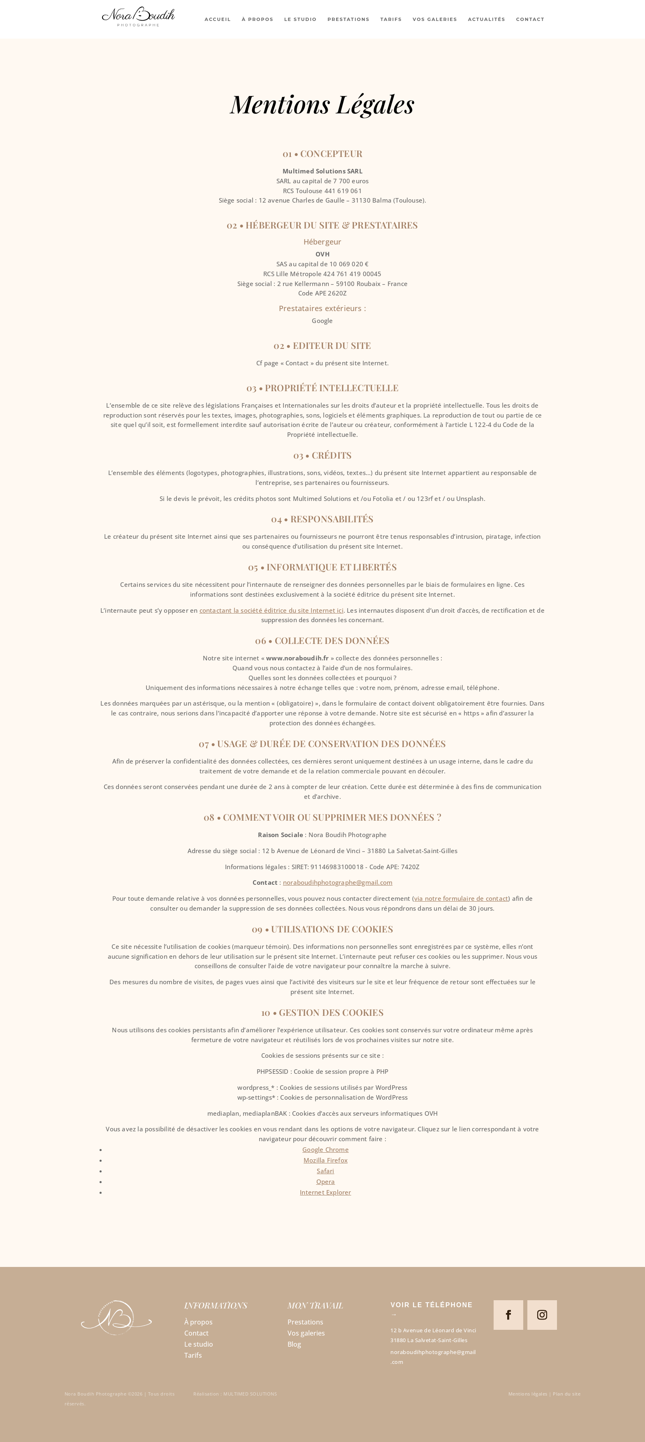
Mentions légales (528, 1394)
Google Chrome (325, 1149)
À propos (198, 1322)
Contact (196, 1333)
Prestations (305, 1322)
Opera (325, 1181)
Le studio (198, 1344)
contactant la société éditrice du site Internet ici (271, 610)
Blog (294, 1344)
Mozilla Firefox (326, 1160)
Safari (325, 1171)
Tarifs (193, 1355)
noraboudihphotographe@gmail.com (337, 882)
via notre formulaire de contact (461, 898)
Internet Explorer (325, 1192)
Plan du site (566, 1394)
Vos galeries (306, 1333)
